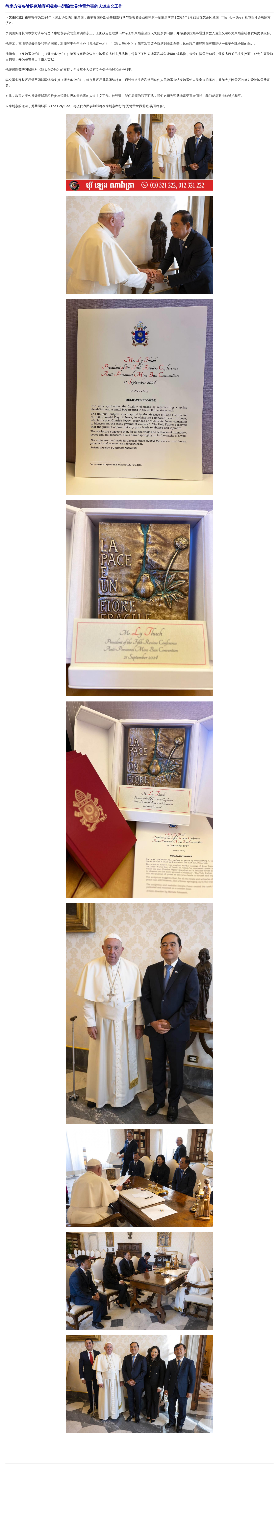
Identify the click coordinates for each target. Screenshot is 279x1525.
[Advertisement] (78, 1447)
